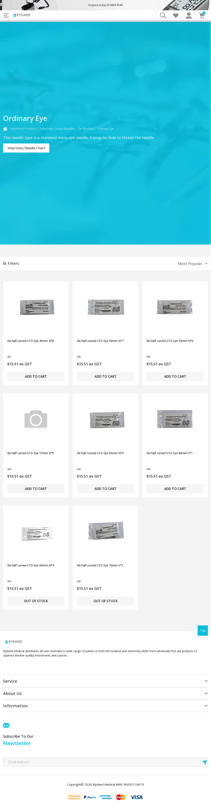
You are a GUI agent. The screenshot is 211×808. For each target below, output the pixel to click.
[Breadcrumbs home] (5, 129)
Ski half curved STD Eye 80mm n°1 (170, 453)
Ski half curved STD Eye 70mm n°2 (100, 565)
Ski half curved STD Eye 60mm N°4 (30, 565)
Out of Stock (36, 601)
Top (202, 630)
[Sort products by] (191, 263)
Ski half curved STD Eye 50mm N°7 (100, 341)
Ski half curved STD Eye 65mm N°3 (100, 453)
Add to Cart (36, 376)
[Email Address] (105, 762)
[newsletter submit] (204, 762)
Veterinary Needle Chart (26, 148)
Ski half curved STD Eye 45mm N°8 (30, 341)
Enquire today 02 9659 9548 (105, 5)
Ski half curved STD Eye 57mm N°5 (30, 453)
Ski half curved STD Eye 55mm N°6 (170, 341)
